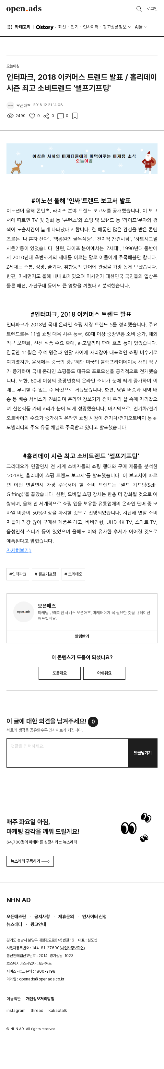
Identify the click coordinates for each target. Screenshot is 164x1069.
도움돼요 (60, 673)
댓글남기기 (143, 752)
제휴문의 (66, 916)
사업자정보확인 (72, 948)
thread (37, 1010)
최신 (62, 27)
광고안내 (38, 924)
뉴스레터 (14, 924)
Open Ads (23, 9)
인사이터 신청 (94, 916)
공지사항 (42, 916)
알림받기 (82, 636)
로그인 (152, 8)
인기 (74, 27)
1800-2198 (45, 971)
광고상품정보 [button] (114, 27)
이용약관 (13, 998)
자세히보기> (18, 550)
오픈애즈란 (16, 916)
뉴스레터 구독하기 (30, 861)
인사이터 (91, 27)
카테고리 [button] (18, 27)
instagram (16, 1010)
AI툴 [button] (139, 27)
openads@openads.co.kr (41, 979)
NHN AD (18, 900)
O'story (44, 27)
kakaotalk (58, 1010)
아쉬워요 (104, 673)
